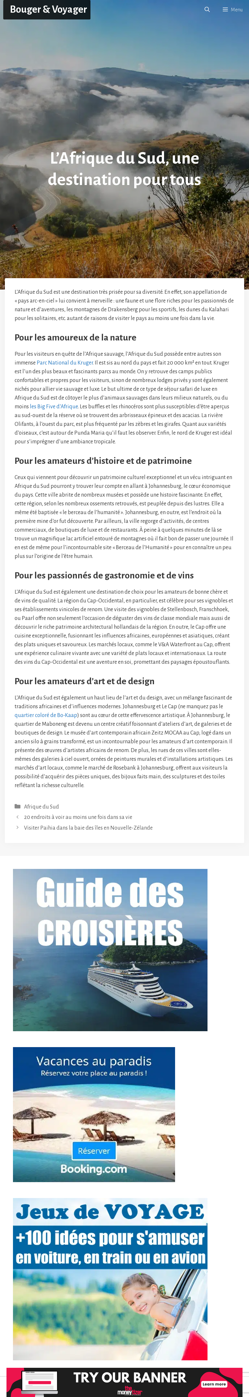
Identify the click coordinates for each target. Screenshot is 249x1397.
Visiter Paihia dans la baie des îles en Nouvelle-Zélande (88, 828)
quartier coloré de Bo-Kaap (46, 715)
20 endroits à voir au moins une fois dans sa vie (78, 817)
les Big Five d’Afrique (54, 407)
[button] (207, 9)
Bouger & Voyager (48, 9)
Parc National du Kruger (65, 363)
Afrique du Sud (41, 807)
